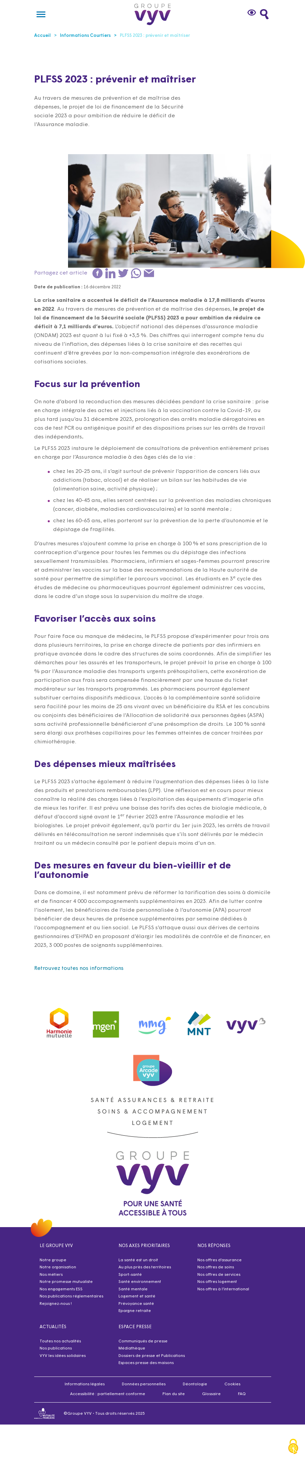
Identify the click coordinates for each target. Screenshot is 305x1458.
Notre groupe (53, 1260)
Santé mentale (133, 1289)
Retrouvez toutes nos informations (79, 968)
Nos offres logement (217, 1282)
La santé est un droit (138, 1260)
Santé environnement (139, 1282)
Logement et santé (136, 1296)
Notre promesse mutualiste (66, 1282)
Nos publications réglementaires (71, 1296)
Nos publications (56, 1348)
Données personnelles (144, 1384)
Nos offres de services (218, 1275)
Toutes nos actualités (60, 1341)
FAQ (242, 1394)
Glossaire (211, 1394)
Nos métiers (51, 1275)
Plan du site (173, 1394)
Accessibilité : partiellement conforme (107, 1394)
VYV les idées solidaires (63, 1356)
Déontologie (195, 1384)
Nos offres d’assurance (219, 1260)
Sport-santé (130, 1275)
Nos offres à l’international (223, 1289)
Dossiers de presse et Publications (151, 1356)
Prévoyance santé (136, 1304)
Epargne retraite (134, 1311)
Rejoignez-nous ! (56, 1304)
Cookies (232, 1384)
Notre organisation (58, 1267)
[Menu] (41, 14)
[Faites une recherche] (264, 14)
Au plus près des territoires (144, 1267)
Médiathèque (131, 1348)
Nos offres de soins (215, 1267)
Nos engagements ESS (61, 1289)
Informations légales (85, 1384)
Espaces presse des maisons (146, 1363)
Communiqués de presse (143, 1341)
